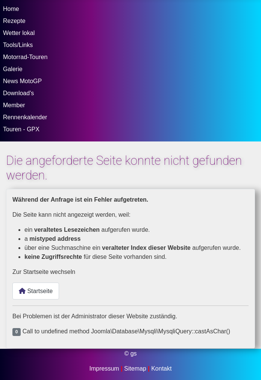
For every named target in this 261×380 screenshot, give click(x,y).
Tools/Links (18, 45)
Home (11, 9)
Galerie (13, 69)
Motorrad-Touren (25, 57)
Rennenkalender (25, 117)
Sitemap (136, 368)
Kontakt (161, 368)
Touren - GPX (21, 129)
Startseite (36, 291)
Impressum (105, 368)
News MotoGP (22, 81)
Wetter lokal (19, 33)
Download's (18, 93)
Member (14, 105)
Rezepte (14, 21)
